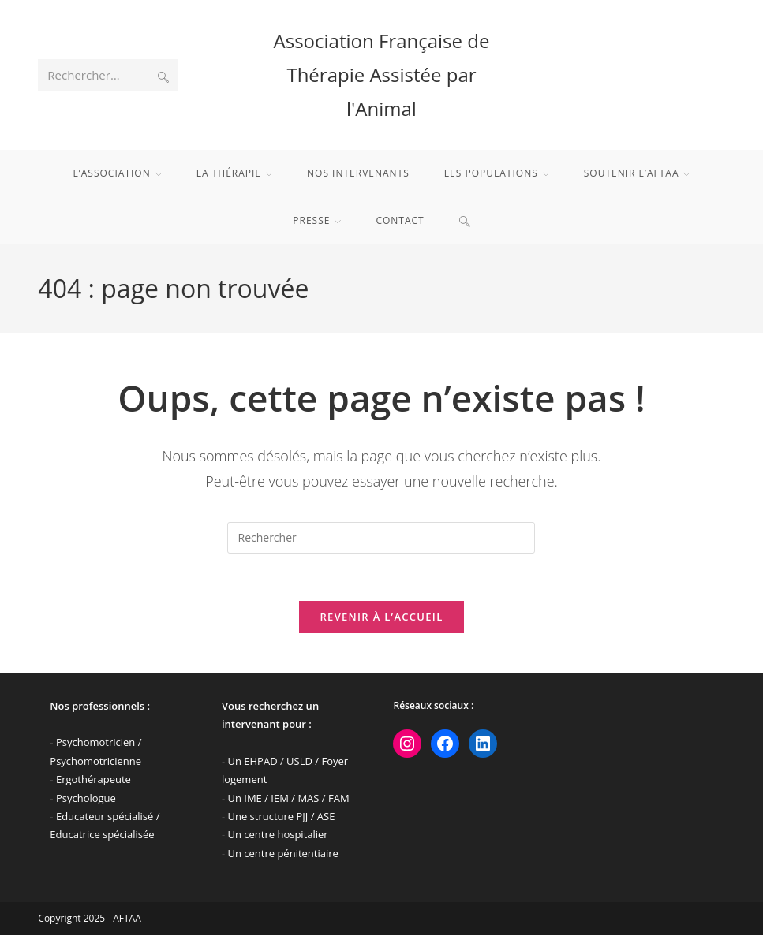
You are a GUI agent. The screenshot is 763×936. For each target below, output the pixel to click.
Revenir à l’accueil (381, 617)
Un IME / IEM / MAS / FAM (288, 798)
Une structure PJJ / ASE (281, 817)
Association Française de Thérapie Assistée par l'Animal (382, 74)
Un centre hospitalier (277, 835)
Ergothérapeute (93, 780)
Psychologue (86, 798)
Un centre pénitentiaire (282, 854)
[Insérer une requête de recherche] (381, 538)
